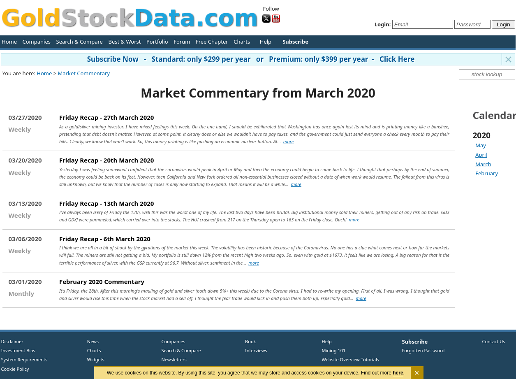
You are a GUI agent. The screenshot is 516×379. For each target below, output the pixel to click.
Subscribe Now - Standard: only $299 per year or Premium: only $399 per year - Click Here (251, 59)
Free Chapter (212, 41)
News (90, 341)
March (483, 164)
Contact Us (493, 341)
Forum (182, 41)
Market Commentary (84, 73)
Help (265, 41)
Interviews (254, 350)
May (480, 145)
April (481, 154)
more (288, 141)
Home (9, 41)
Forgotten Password (423, 350)
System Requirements (24, 359)
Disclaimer (12, 341)
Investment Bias (18, 350)
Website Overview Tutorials (350, 359)
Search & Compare (79, 41)
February (486, 173)
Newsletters (174, 359)
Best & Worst (124, 41)
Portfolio (157, 41)
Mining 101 (334, 350)
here (398, 373)
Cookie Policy (15, 369)
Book (249, 341)
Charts (242, 41)
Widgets (92, 359)
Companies (37, 41)
